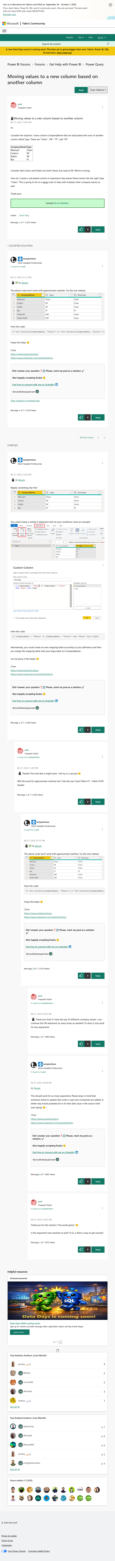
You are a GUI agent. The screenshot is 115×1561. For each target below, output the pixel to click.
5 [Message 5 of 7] (39, 1036)
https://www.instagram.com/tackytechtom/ (32, 357)
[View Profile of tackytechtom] (29, 258)
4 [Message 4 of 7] (19, 410)
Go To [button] (100, 37)
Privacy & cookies (9, 1535)
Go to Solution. (61, 203)
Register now (9, 14)
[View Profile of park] (20, 104)
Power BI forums (18, 64)
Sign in (81, 37)
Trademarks (6, 1545)
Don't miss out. (64, 52)
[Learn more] (19, 1332)
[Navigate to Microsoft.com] (10, 23)
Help (90, 37)
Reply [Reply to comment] (98, 417)
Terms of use (7, 1540)
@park (24, 282)
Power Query (95, 64)
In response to (17, 266)
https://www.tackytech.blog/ (24, 354)
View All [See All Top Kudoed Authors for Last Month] (15, 1469)
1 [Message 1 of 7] (19, 222)
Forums (40, 64)
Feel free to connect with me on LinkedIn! (33, 384)
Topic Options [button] (97, 89)
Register (69, 37)
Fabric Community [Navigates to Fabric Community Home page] (33, 23)
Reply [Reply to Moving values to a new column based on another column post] (98, 229)
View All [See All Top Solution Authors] (15, 1407)
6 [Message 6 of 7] (39, 1174)
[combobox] (76, 44)
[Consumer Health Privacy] (39, 1551)
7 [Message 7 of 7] (39, 1242)
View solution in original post (25, 400)
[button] (81, 90)
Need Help (24, 215)
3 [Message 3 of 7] (26, 794)
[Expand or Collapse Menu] (4, 31)
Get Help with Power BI (65, 64)
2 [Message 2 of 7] (19, 722)
